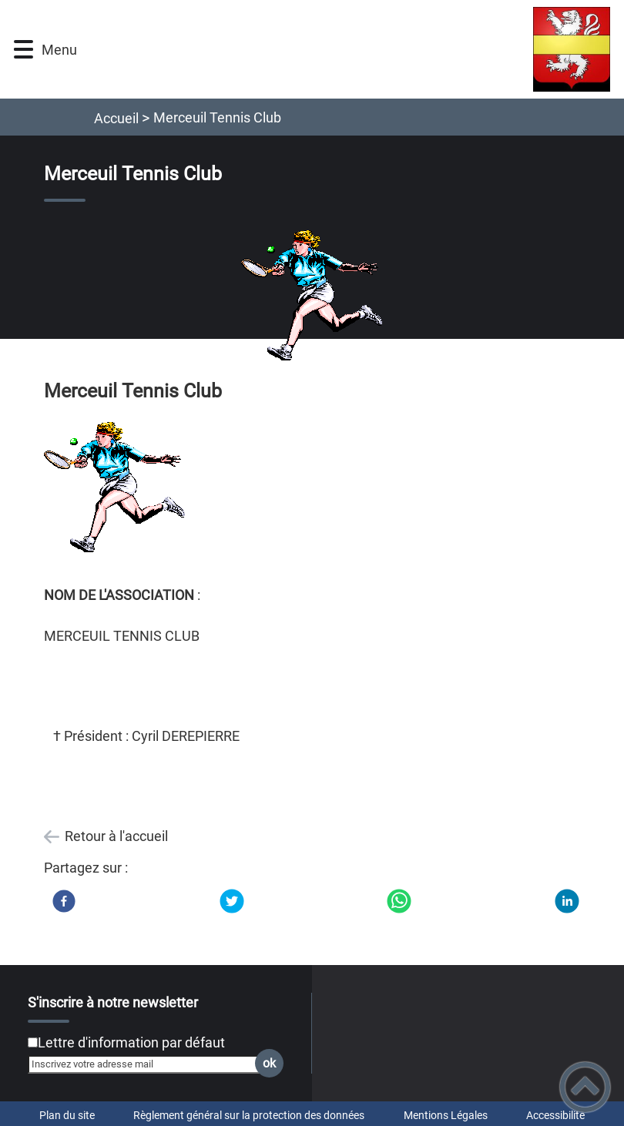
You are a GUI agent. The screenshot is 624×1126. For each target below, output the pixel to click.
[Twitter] (232, 901)
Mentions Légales (446, 1115)
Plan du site (67, 1115)
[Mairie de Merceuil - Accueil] (351, 49)
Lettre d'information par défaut (131, 1042)
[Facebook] (64, 901)
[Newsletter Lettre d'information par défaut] (33, 1042)
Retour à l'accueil (116, 836)
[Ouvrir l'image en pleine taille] (312, 297)
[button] (23, 49)
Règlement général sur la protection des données (248, 1115)
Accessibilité (555, 1115)
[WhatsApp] (399, 901)
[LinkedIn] (567, 901)
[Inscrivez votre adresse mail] (149, 1064)
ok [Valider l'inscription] (269, 1063)
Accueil (116, 118)
